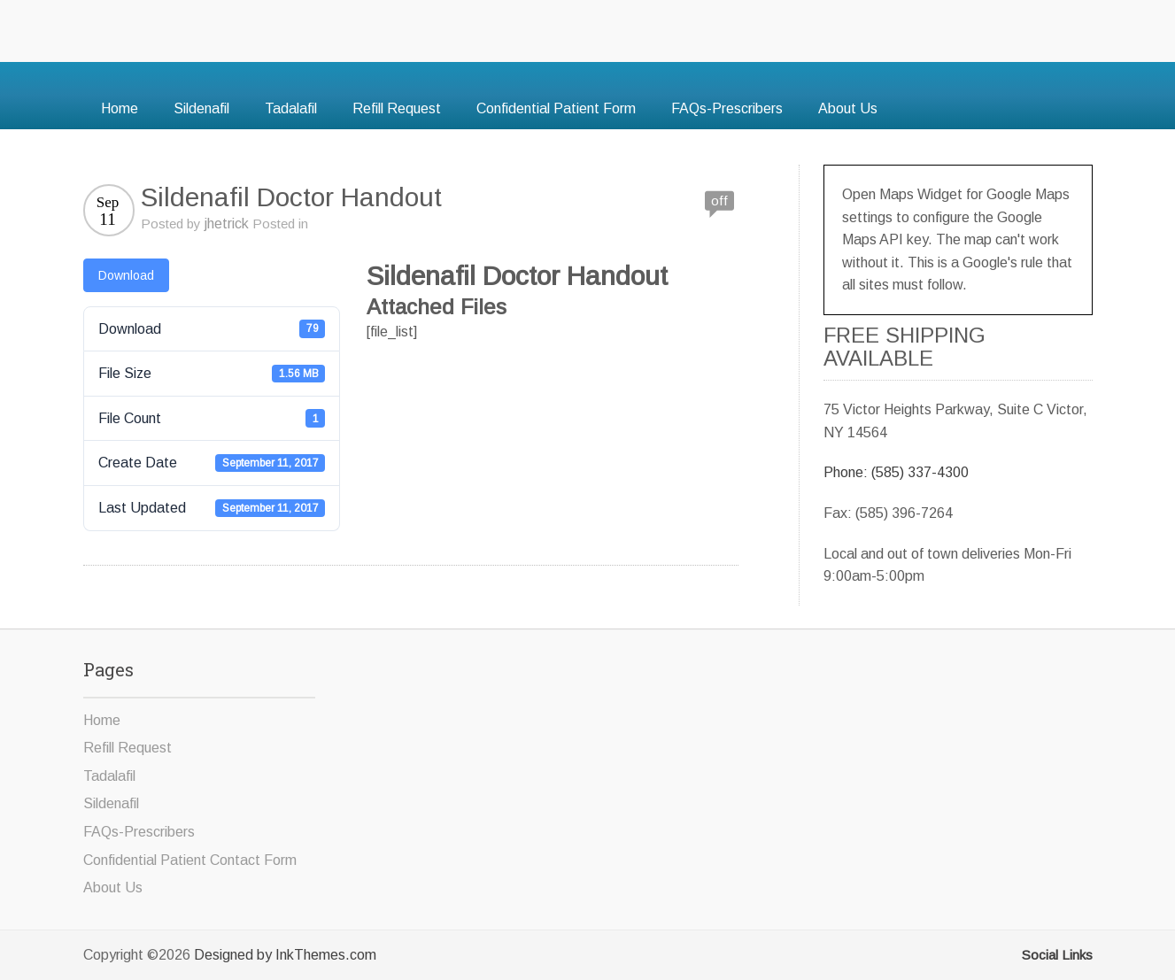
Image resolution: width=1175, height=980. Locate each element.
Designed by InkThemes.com (285, 954)
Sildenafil (201, 108)
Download (126, 275)
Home (119, 108)
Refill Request (396, 108)
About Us (847, 108)
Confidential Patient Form (556, 108)
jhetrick (227, 223)
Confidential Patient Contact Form (190, 860)
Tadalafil (291, 108)
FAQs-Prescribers (727, 108)
